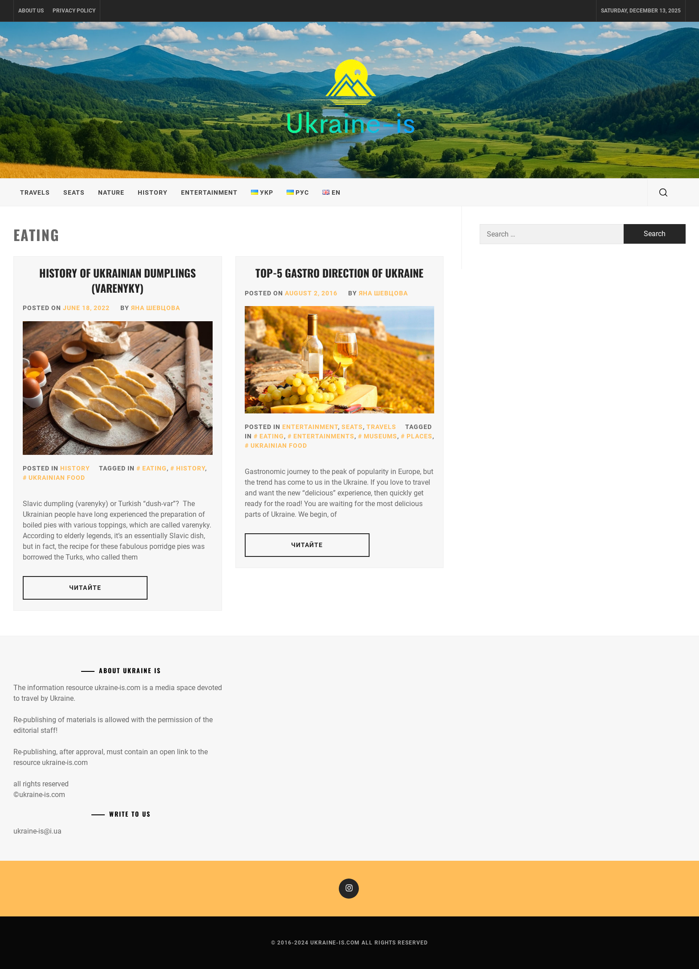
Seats (74, 192)
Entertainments (323, 436)
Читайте (85, 587)
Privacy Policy (74, 11)
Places (419, 436)
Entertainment (209, 192)
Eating (154, 468)
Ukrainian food (57, 477)
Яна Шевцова (155, 307)
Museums (380, 436)
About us (31, 11)
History (153, 192)
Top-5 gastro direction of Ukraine (339, 273)
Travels (35, 192)
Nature (111, 192)
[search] (663, 192)
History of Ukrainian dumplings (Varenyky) (117, 280)
